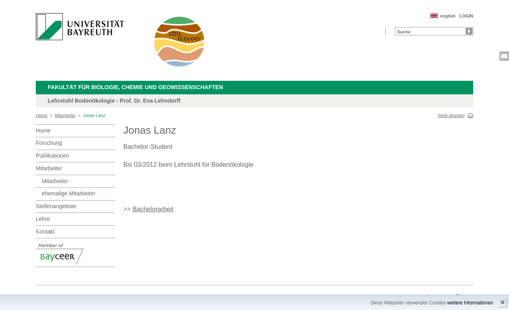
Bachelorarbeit (152, 209)
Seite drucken (451, 115)
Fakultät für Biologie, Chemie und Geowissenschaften (135, 87)
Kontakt (45, 231)
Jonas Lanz (94, 115)
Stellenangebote (56, 206)
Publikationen (52, 155)
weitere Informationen (470, 303)
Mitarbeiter (65, 115)
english (448, 16)
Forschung (49, 143)
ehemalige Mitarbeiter (68, 193)
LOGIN (466, 16)
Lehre (43, 219)
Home (41, 115)
